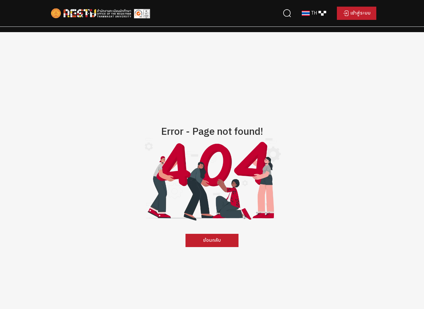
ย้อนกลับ (212, 240)
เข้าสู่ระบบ (360, 13)
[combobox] (314, 13)
